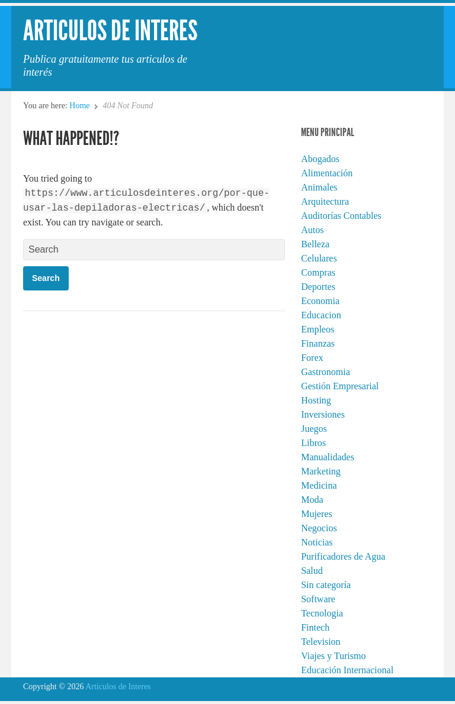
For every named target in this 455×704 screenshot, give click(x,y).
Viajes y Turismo (333, 656)
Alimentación (327, 173)
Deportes (318, 287)
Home (79, 105)
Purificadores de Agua (343, 556)
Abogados (320, 159)
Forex (312, 358)
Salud (311, 571)
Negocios (319, 528)
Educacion (321, 315)
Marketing (321, 471)
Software (318, 599)
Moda (312, 500)
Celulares (319, 258)
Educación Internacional (347, 670)
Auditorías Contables (341, 216)
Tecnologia (322, 613)
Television (320, 642)
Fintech (315, 627)
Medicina (319, 485)
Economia (320, 301)
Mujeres (316, 514)
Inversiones (323, 414)
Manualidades (327, 457)
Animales (319, 187)
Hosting (316, 400)
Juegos (314, 429)
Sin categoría (326, 585)
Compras (318, 272)
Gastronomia (325, 372)
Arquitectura (325, 201)
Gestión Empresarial (340, 386)
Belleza (315, 244)
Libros (313, 443)
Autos (312, 230)
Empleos (317, 329)
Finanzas (318, 343)
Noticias (316, 542)
